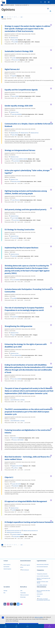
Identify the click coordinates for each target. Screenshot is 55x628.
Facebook (11, 607)
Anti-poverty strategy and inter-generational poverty (26, 209)
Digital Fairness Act (12, 69)
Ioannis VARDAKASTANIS (15, 355)
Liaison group (40, 597)
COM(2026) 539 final (13, 333)
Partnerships (23, 600)
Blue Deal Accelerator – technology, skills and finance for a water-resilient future (28, 458)
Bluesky (18, 607)
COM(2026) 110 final (13, 157)
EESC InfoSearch (24, 573)
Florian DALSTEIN (15, 60)
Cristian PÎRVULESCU (15, 200)
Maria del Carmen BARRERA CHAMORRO (19, 159)
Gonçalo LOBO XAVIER (15, 484)
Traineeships (23, 596)
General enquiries (7, 572)
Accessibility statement (42, 588)
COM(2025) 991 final (13, 236)
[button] (48, 2)
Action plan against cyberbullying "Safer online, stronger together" (27, 171)
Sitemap (5, 593)
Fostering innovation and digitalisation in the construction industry (28, 431)
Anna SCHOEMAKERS (15, 280)
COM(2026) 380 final (13, 133)
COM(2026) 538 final (13, 216)
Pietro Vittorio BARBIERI (15, 379)
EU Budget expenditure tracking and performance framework (24, 524)
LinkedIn (5, 607)
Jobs (21, 593)
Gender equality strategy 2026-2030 (19, 106)
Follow (51, 25)
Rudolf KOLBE (13, 256)
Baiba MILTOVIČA (14, 438)
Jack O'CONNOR (14, 218)
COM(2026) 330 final (13, 508)
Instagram (8, 607)
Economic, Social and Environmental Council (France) (43, 602)
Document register (25, 568)
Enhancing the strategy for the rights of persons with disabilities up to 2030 (26, 345)
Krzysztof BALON (15, 161)
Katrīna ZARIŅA (14, 40)
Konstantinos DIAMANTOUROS (17, 537)
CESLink (38, 599)
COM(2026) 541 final (13, 353)
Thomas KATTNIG (14, 238)
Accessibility (45, 2)
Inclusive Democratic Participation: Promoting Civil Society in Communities (29, 290)
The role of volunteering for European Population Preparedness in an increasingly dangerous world (24, 309)
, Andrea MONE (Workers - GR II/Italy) (17, 400)
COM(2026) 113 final (13, 112)
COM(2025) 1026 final (14, 254)
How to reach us (7, 567)
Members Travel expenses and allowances (43, 582)
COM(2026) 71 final (13, 179)
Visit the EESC (6, 570)
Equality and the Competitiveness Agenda (21, 90)
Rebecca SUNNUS (14, 96)
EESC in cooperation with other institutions (43, 594)
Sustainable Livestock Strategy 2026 (19, 51)
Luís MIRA (12, 510)
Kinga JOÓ (13, 335)
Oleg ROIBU (13, 76)
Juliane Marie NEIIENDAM (15, 114)
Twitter (14, 607)
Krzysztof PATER (14, 317)
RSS (50, 11)
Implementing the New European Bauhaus (21, 248)
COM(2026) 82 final (13, 37)
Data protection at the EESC (43, 567)
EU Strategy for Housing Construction (19, 230)
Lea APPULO (14, 468)
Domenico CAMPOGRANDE (17, 440)
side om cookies (39, 617)
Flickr (21, 607)
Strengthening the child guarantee (18, 326)
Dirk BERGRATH (15, 486)
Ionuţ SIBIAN (14, 42)
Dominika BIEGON (15, 539)
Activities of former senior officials (42, 585)
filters (48, 8)
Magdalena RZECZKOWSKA (16, 466)
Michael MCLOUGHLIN (15, 181)
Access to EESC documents (43, 579)
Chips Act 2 (9, 478)
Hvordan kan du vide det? (22, 5)
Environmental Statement (42, 570)
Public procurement (24, 598)
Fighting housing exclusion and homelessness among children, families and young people (26, 192)
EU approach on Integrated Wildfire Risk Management (26, 502)
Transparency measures (42, 577)
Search (27, 626)
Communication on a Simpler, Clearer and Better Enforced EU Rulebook (29, 125)
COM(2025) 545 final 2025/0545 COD (13, 534)
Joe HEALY (13, 58)
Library (21, 570)
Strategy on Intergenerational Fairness (20, 150)
